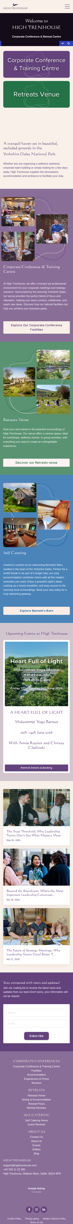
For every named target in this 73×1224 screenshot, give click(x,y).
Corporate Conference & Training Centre (36, 1066)
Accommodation (36, 1074)
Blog (36, 1153)
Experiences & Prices (36, 1079)
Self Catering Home (36, 1120)
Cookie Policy (14, 1206)
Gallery (36, 1149)
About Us (36, 1141)
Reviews (36, 1083)
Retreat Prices (36, 1103)
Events (37, 1145)
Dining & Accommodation (36, 1099)
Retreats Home (36, 1095)
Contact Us (36, 1137)
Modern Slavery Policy (54, 1206)
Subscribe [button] (36, 1036)
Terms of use (36, 1210)
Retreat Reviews (36, 1107)
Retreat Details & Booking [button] (36, 767)
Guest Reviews (36, 1124)
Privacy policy (32, 1206)
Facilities (36, 1070)
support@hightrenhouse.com (20, 1165)
